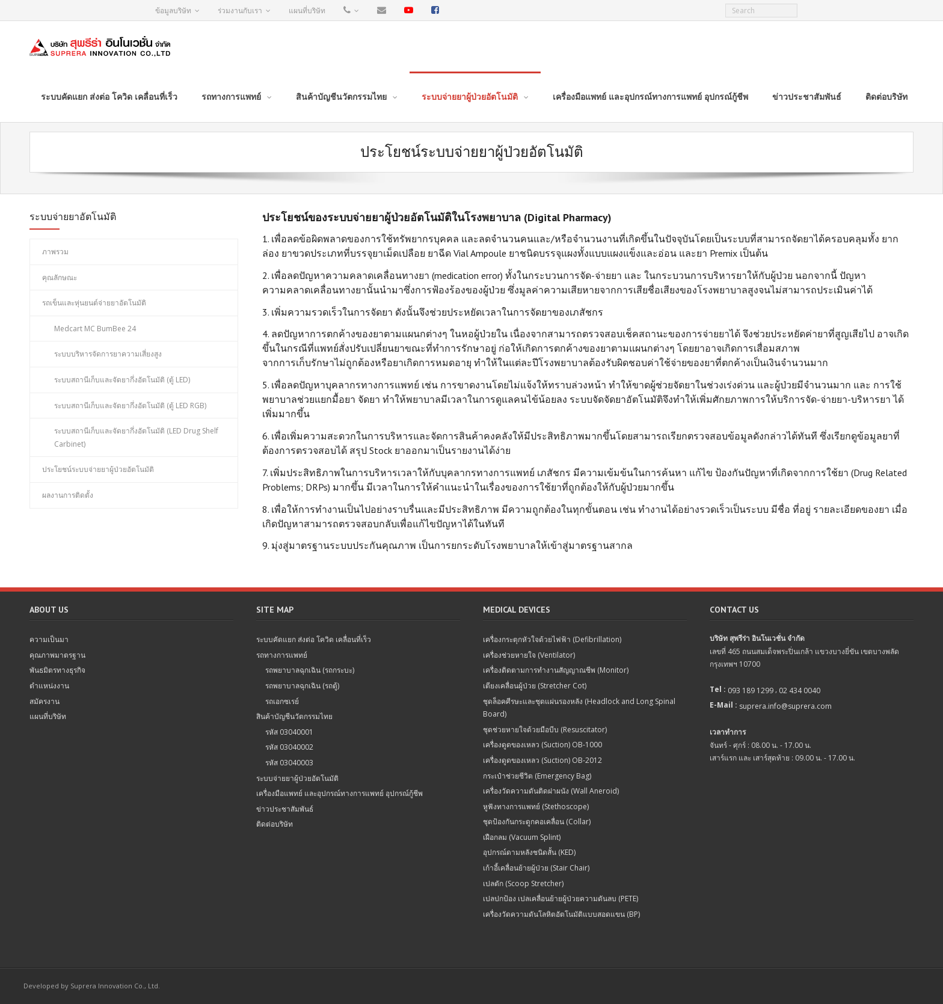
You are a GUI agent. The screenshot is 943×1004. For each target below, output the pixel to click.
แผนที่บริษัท (307, 10)
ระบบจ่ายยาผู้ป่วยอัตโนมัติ (297, 778)
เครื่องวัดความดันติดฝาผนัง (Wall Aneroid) (551, 791)
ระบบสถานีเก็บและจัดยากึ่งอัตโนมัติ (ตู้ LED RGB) (130, 405)
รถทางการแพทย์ (281, 655)
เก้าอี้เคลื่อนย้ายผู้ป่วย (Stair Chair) (536, 868)
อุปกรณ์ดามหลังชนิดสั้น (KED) (529, 852)
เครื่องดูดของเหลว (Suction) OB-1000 (542, 744)
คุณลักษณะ (59, 277)
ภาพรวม (55, 251)
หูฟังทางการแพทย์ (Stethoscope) (536, 806)
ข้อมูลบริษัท (173, 10)
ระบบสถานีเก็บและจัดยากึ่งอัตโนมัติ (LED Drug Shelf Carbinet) (136, 437)
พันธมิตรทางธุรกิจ (57, 670)
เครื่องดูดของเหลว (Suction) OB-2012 (542, 760)
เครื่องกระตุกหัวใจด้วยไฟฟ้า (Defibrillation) (552, 639)
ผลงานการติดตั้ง (67, 495)
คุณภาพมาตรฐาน (57, 655)
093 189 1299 (750, 690)
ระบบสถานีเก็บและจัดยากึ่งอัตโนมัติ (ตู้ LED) (122, 380)
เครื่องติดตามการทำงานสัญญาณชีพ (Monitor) (555, 670)
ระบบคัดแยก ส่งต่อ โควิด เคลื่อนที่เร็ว (313, 639)
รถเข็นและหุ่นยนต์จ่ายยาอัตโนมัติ (94, 303)
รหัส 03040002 (289, 747)
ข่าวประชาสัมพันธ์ (284, 809)
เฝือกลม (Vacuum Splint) (522, 837)
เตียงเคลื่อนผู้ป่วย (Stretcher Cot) (534, 686)
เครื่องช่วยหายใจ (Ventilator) (529, 655)
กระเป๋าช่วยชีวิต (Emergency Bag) (537, 776)
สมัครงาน (44, 701)
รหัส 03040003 (289, 763)
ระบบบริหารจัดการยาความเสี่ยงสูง (108, 354)
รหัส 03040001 (289, 732)
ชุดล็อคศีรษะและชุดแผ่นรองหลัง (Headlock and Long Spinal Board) (579, 708)
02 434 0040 (799, 690)
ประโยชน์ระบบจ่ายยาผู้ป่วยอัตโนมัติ (98, 469)
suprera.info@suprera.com (785, 706)
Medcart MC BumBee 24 (95, 328)
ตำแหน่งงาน (49, 686)
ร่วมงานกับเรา (240, 10)
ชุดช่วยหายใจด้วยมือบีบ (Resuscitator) (545, 729)
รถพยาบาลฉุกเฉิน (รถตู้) (302, 686)
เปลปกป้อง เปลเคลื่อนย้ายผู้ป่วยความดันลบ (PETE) (560, 898)
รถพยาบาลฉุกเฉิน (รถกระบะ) (309, 670)
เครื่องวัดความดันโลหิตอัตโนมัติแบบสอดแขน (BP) (561, 914)
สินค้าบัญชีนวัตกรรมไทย (294, 716)
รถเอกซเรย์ (282, 701)
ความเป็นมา (49, 639)
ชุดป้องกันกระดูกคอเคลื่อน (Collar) (537, 821)
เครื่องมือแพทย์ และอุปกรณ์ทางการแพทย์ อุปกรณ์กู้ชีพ (339, 793)
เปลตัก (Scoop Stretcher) (523, 883)
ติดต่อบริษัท (274, 824)
